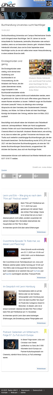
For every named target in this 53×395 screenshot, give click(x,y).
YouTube (36, 271)
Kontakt (4, 392)
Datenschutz (37, 390)
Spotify (8, 274)
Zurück (4, 170)
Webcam (14, 392)
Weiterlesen (41, 232)
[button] (9, 176)
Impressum (25, 390)
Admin (23, 392)
